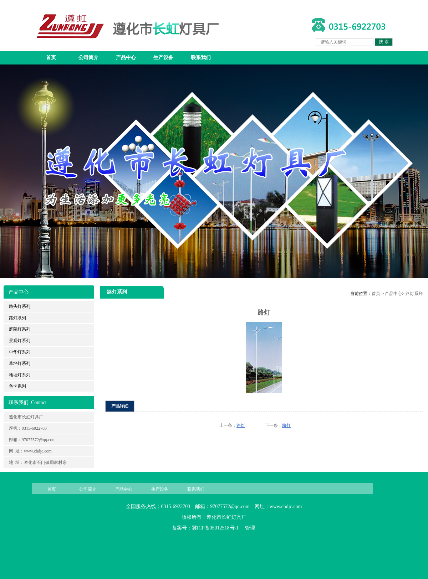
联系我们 (201, 57)
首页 (51, 57)
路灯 (240, 425)
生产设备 (163, 57)
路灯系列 (414, 293)
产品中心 (126, 57)
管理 (250, 528)
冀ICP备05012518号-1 (215, 528)
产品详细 (119, 406)
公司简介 (88, 57)
